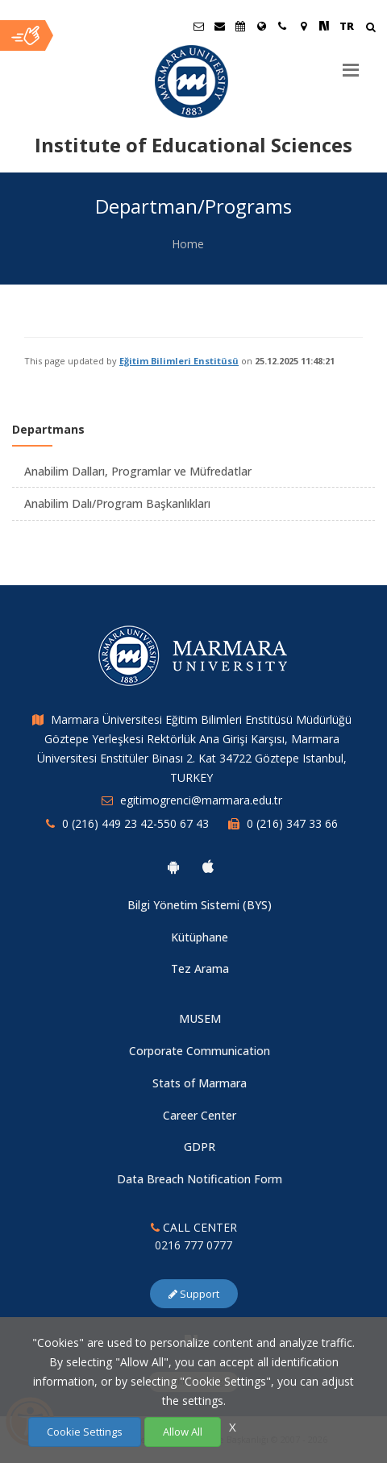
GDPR (199, 1146)
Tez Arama (200, 968)
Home (188, 243)
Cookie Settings (85, 1431)
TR (346, 26)
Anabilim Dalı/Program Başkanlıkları (117, 503)
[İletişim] (282, 26)
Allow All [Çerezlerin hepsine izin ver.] (182, 1431)
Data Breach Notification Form (199, 1179)
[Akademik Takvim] (240, 26)
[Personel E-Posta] (219, 26)
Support (194, 1293)
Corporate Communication (199, 1050)
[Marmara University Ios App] (208, 866)
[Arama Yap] (370, 28)
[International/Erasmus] (261, 26)
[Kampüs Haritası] (303, 26)
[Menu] (351, 63)
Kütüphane (199, 937)
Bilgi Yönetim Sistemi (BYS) (199, 904)
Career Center (199, 1115)
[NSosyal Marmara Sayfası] (324, 26)
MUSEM (200, 1018)
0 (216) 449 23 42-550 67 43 (135, 823)
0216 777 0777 (193, 1245)
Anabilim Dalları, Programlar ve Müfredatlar (138, 471)
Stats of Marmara (199, 1083)
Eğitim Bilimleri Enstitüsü (179, 361)
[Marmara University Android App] (173, 866)
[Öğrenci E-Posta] (198, 26)
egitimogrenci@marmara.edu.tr (201, 800)
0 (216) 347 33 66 (292, 823)
